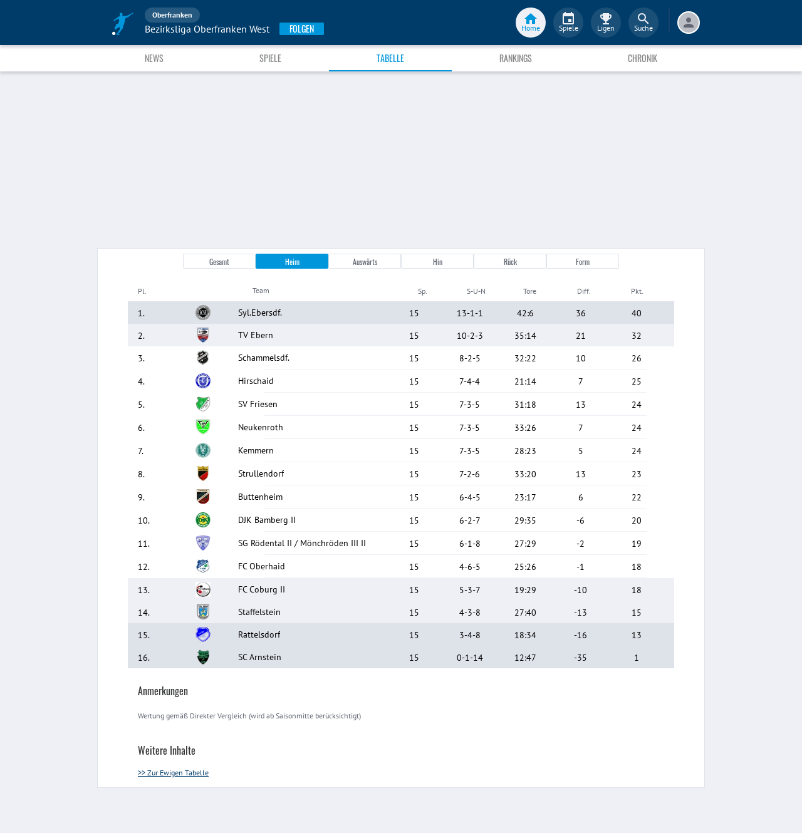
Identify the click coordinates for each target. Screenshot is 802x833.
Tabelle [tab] (390, 58)
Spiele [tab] (270, 58)
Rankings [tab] (515, 58)
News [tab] (154, 58)
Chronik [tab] (642, 58)
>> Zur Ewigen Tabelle (173, 772)
